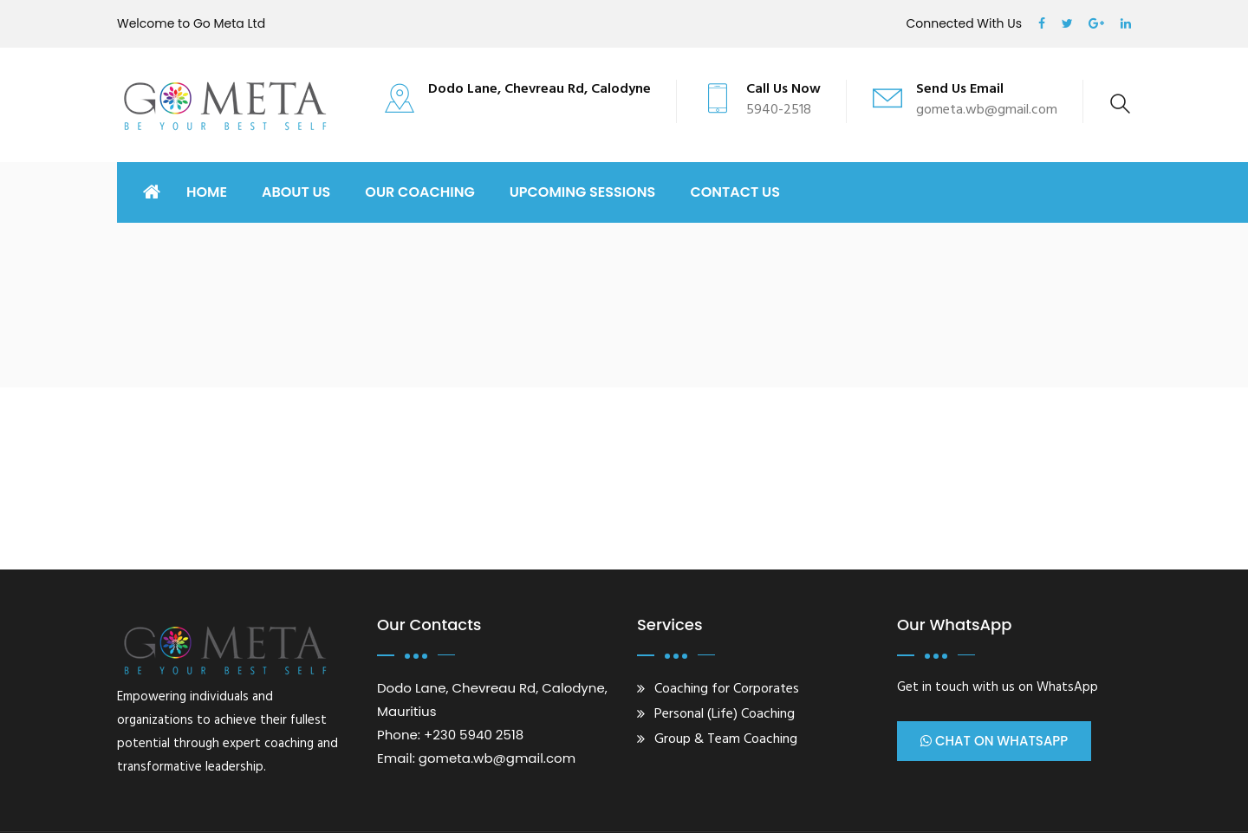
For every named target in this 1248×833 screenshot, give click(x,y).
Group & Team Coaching (725, 739)
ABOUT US (296, 192)
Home (206, 192)
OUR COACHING (419, 192)
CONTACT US (735, 192)
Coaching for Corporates (726, 689)
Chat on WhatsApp (994, 741)
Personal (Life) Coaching (724, 714)
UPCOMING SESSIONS (583, 192)
